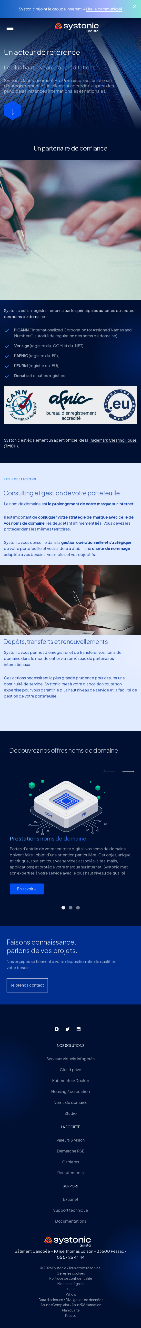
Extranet (70, 1199)
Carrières (70, 1161)
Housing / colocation (70, 1091)
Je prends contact (27, 997)
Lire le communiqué (104, 8)
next (128, 775)
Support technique (70, 1210)
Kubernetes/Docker (70, 1080)
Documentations (70, 1221)
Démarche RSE (70, 1150)
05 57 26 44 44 (70, 1257)
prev (109, 775)
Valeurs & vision (71, 1140)
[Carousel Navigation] (118, 775)
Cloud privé (70, 1069)
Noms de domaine (70, 1102)
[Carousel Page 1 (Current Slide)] (63, 911)
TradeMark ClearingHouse (113, 443)
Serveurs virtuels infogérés (70, 1058)
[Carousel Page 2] (70, 911)
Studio (70, 1113)
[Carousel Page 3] (78, 911)
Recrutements (70, 1172)
